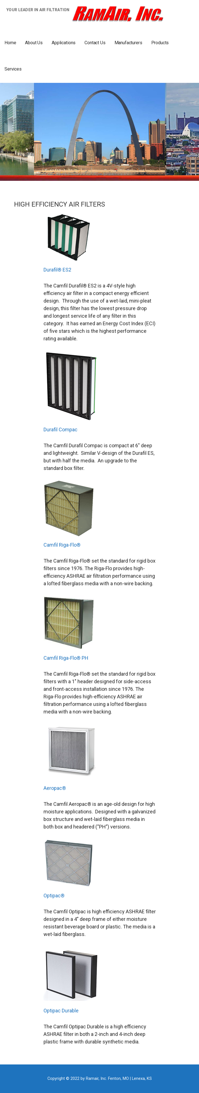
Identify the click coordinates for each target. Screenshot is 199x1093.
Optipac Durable (61, 1011)
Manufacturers (128, 42)
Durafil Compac (60, 429)
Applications (64, 42)
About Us (34, 42)
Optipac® (54, 895)
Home (10, 42)
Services (13, 69)
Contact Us (94, 42)
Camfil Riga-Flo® (62, 545)
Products (160, 42)
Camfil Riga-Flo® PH (66, 658)
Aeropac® (55, 788)
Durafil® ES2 (57, 270)
